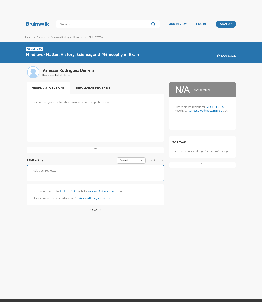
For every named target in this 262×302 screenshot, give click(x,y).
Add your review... (44, 170)
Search (41, 37)
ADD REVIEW (178, 24)
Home (27, 37)
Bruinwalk (37, 24)
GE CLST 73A (67, 191)
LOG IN (201, 24)
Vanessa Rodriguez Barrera (66, 37)
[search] (103, 24)
